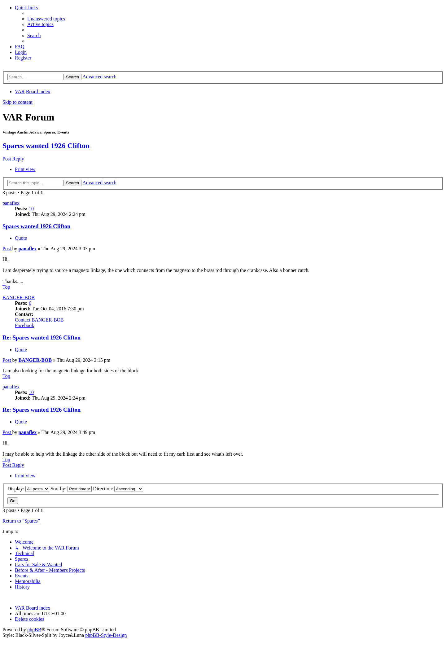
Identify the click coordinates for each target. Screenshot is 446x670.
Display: (28, 488)
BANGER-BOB (18, 297)
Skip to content (17, 102)
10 (31, 208)
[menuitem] (46, 18)
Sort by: (71, 488)
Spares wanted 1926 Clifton (46, 146)
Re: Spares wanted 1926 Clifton (41, 337)
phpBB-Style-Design (106, 635)
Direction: (118, 488)
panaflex (11, 203)
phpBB (34, 629)
